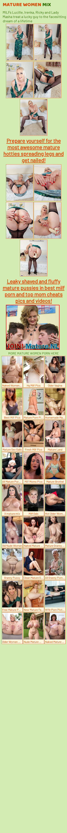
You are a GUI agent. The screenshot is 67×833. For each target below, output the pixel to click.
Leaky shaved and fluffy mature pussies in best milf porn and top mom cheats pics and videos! (33, 291)
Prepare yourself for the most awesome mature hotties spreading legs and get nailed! (33, 150)
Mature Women (27, 5)
